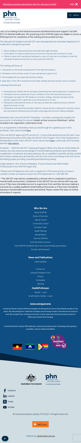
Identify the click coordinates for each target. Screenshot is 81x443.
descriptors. (13, 143)
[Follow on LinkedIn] (9, 396)
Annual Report (40, 235)
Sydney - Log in (40, 292)
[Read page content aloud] (5, 438)
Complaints (40, 280)
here (29, 130)
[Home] (10, 17)
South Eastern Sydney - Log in (40, 296)
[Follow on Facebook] (9, 390)
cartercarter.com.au (46, 436)
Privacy (40, 276)
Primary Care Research (40, 249)
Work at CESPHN (40, 238)
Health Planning (40, 231)
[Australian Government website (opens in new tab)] (31, 379)
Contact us (40, 269)
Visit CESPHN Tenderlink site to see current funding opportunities (40, 246)
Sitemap (40, 284)
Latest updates (40, 262)
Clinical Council (41, 220)
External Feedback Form (41, 273)
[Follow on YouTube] (8, 407)
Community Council (40, 223)
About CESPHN (40, 212)
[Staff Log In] (40, 424)
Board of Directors (40, 216)
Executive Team (40, 227)
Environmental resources (40, 242)
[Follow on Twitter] (8, 402)
